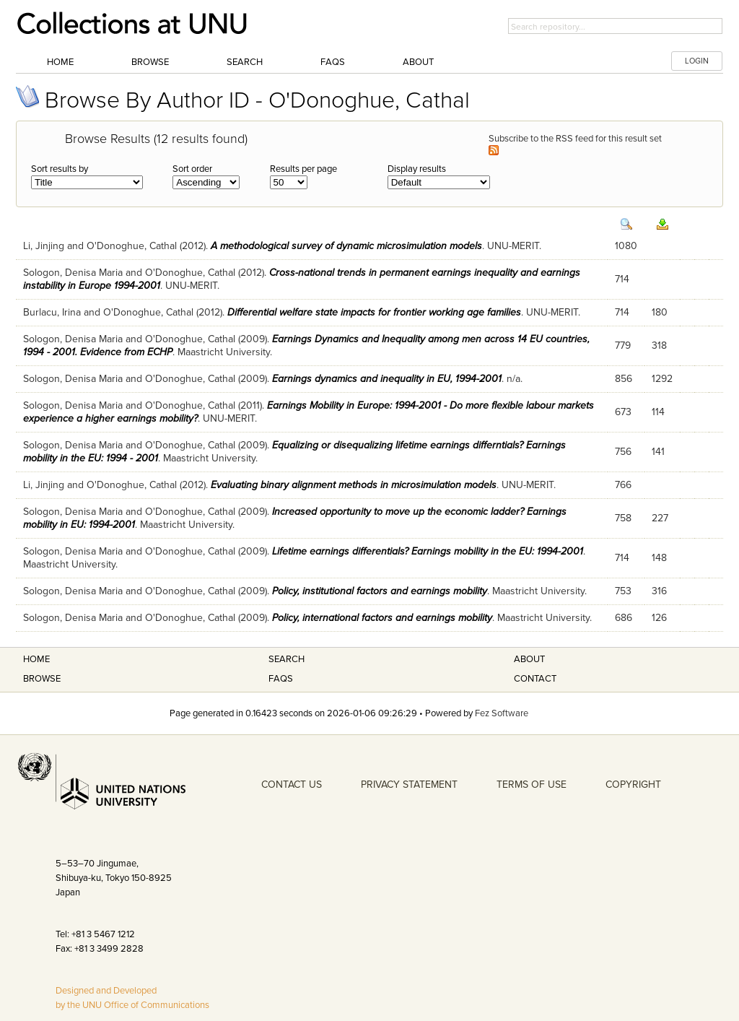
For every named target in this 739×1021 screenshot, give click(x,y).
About (418, 62)
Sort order (192, 169)
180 (660, 312)
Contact (535, 679)
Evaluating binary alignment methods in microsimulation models (354, 485)
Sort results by (59, 169)
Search (245, 62)
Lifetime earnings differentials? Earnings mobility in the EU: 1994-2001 (427, 551)
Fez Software (501, 713)
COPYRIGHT (633, 784)
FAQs (332, 62)
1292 (662, 379)
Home (60, 62)
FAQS (280, 679)
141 (658, 452)
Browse (150, 62)
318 (659, 345)
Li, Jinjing (43, 246)
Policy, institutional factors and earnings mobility (379, 591)
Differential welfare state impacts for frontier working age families (374, 312)
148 (659, 558)
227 (660, 518)
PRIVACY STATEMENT (409, 784)
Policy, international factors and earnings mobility (382, 618)
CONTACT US (291, 784)
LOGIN (697, 61)
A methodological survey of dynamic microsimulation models (346, 246)
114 (658, 412)
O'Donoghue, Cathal (132, 246)
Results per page (303, 169)
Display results (417, 169)
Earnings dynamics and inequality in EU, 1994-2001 (387, 379)
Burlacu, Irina (52, 312)
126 (659, 618)
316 (659, 591)
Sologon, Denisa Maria (73, 272)
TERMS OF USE (532, 784)
